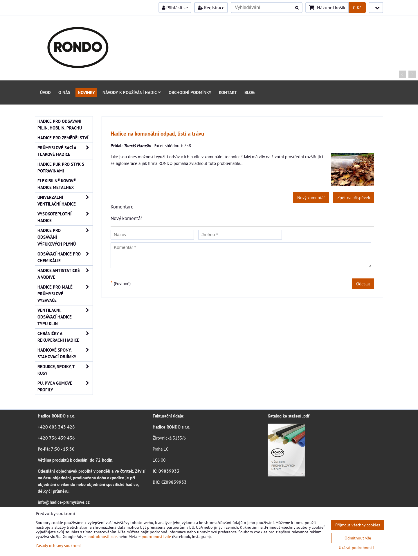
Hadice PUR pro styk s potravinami (60, 167)
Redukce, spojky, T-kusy (65, 370)
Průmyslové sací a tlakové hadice (65, 151)
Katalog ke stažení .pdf (288, 416)
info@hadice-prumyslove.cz (64, 502)
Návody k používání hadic (131, 92)
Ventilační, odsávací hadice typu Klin (65, 316)
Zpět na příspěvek (353, 197)
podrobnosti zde (102, 536)
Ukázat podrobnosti (356, 547)
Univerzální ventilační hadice (65, 200)
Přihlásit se (175, 7)
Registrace (211, 7)
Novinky (86, 92)
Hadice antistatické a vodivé (65, 274)
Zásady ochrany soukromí (58, 545)
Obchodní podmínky (190, 92)
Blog (249, 92)
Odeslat (363, 284)
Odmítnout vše (358, 538)
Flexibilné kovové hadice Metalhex (56, 184)
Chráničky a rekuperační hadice (65, 337)
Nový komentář (311, 197)
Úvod (45, 92)
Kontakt (228, 92)
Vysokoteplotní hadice (65, 217)
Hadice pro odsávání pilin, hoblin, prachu (59, 124)
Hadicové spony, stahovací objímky (65, 353)
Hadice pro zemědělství (62, 138)
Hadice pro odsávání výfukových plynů (65, 237)
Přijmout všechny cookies (357, 525)
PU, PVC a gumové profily (65, 386)
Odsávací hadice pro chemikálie (65, 257)
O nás (64, 92)
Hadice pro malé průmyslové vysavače (65, 293)
